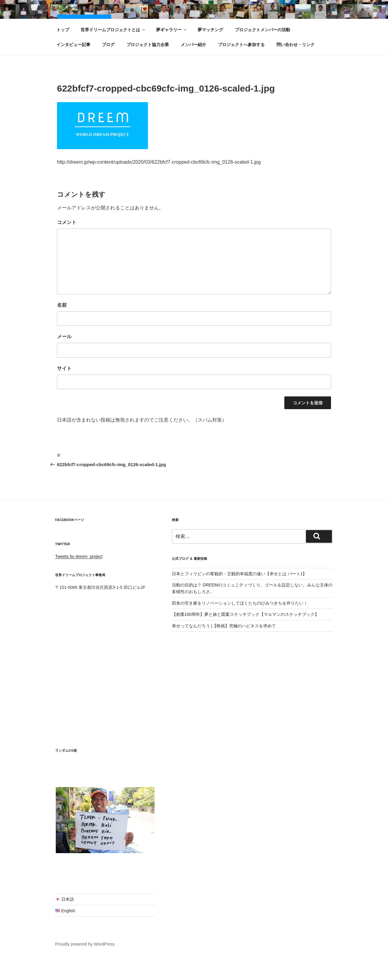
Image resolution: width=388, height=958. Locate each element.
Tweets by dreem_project (78, 556)
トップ (62, 29)
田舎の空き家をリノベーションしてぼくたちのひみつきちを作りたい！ (240, 603)
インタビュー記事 (73, 44)
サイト (64, 368)
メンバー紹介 (193, 44)
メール (64, 336)
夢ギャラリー (171, 29)
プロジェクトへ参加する (241, 44)
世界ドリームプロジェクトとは (113, 29)
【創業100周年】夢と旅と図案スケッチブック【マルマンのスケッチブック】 (245, 614)
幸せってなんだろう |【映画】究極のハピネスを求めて (224, 625)
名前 (62, 305)
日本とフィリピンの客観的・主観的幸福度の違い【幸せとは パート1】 (239, 573)
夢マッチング (210, 29)
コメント (66, 222)
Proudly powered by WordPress (85, 944)
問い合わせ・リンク (295, 44)
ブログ (108, 44)
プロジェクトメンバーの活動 (262, 29)
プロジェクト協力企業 (147, 44)
